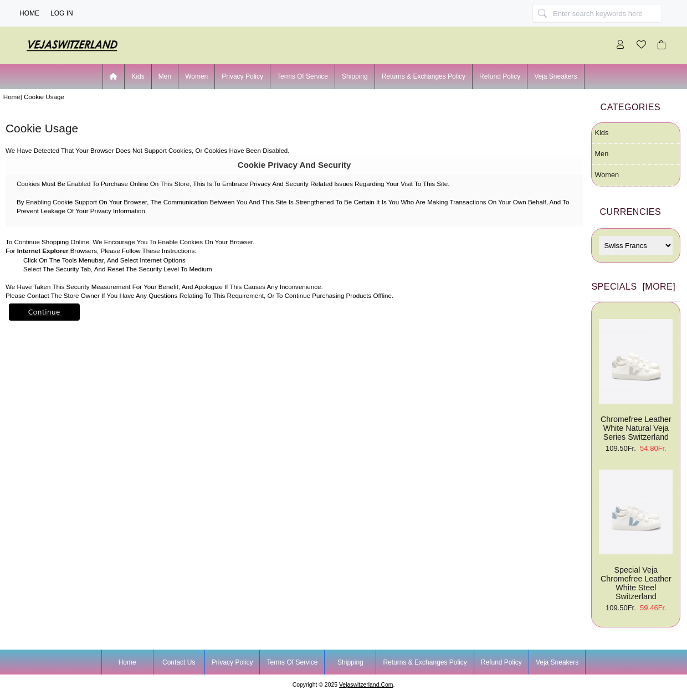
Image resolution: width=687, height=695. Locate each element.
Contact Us (178, 662)
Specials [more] (633, 286)
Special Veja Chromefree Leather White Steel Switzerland (636, 535)
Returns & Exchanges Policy (423, 76)
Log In (61, 13)
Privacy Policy (242, 76)
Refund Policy (499, 76)
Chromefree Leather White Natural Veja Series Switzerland (636, 380)
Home (29, 13)
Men (164, 76)
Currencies (631, 212)
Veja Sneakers (555, 76)
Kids (137, 76)
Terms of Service (302, 76)
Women (196, 76)
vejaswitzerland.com (366, 685)
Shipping (355, 76)
